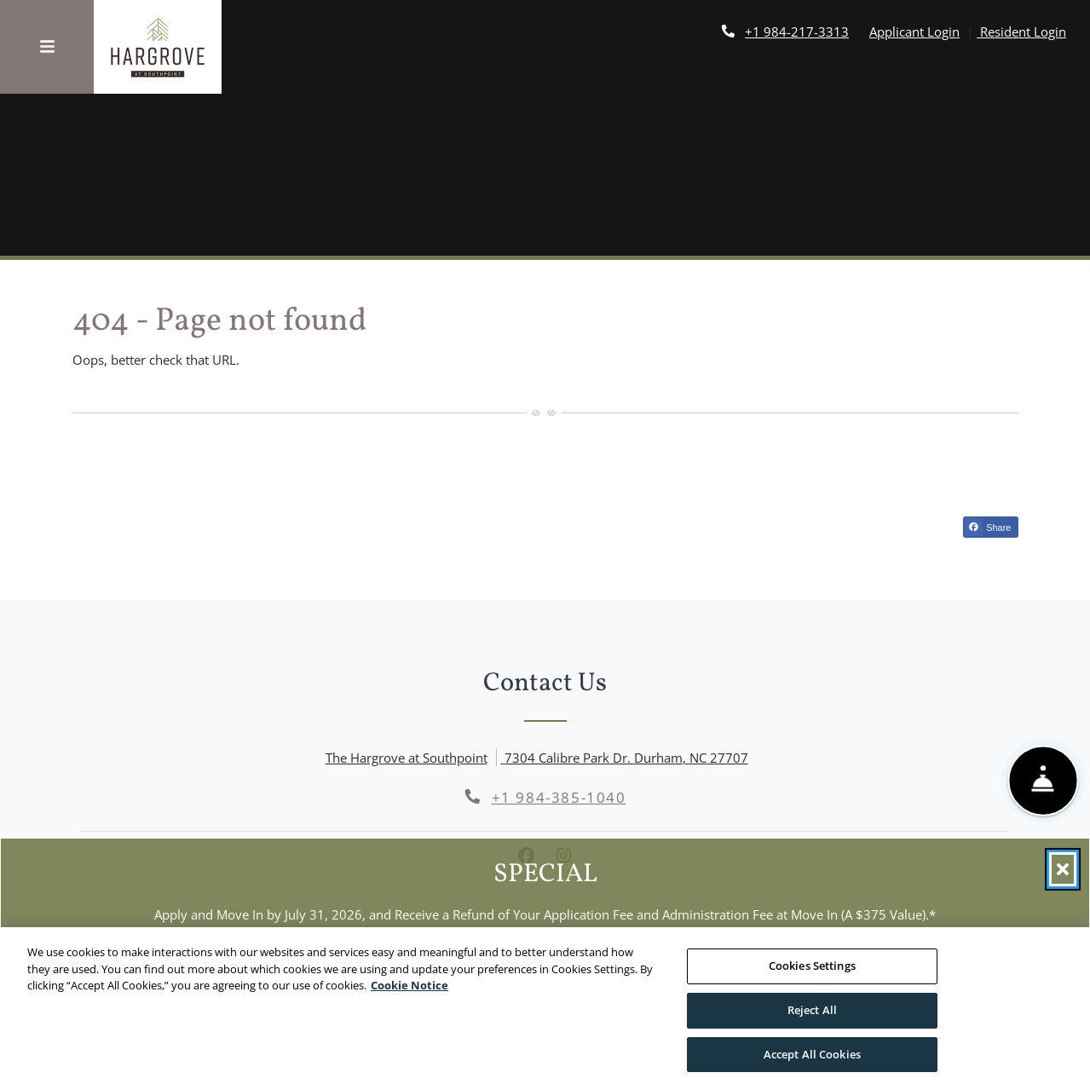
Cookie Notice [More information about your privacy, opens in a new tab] (409, 994)
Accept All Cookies (812, 1062)
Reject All (812, 1019)
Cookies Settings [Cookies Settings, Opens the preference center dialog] (812, 975)
